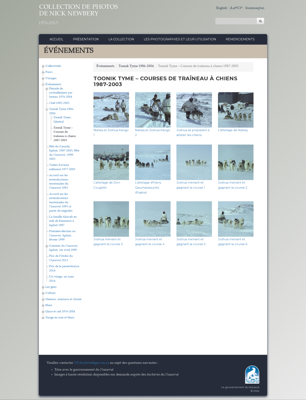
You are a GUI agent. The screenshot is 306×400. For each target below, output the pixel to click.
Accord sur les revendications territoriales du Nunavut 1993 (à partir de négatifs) (60, 203)
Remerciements (240, 40)
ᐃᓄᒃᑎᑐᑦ (236, 8)
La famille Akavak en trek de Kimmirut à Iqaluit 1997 (63, 221)
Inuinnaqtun (255, 8)
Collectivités (53, 66)
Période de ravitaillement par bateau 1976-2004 (60, 93)
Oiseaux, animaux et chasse (63, 299)
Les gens (50, 287)
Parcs (48, 72)
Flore (48, 306)
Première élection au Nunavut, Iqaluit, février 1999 (62, 236)
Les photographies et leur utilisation (180, 40)
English (221, 8)
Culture (50, 293)
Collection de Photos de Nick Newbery (82, 15)
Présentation (86, 40)
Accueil (56, 40)
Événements (53, 85)
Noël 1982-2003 (59, 103)
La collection (121, 40)
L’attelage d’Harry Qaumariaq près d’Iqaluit (148, 188)
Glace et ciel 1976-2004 (60, 312)
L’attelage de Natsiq (232, 130)
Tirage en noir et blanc (60, 318)
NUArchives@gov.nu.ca (91, 363)
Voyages (50, 78)
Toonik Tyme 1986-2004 (136, 66)
